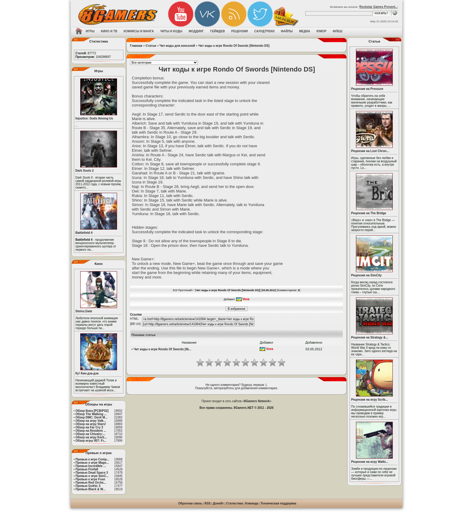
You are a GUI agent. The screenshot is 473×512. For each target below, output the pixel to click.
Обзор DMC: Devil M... (91, 417)
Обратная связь (190, 503)
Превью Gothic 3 (87, 486)
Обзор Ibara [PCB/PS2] (92, 410)
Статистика (234, 503)
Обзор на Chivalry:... (90, 434)
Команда (251, 503)
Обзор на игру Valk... (90, 420)
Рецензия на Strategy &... (369, 337)
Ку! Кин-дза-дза (86, 373)
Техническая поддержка (279, 503)
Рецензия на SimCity (366, 275)
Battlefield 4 (84, 232)
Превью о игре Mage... (92, 462)
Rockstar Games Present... (379, 6)
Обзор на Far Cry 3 (89, 427)
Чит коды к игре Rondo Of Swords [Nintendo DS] (234, 45)
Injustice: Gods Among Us (94, 118)
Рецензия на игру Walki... (369, 461)
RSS (208, 503)
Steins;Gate (83, 311)
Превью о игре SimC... (92, 476)
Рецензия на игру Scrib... (369, 399)
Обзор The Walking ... (90, 414)
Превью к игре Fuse (90, 479)
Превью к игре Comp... (92, 459)
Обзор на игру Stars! (90, 424)
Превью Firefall (86, 469)
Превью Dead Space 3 (91, 472)
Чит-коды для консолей (177, 45)
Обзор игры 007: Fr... (90, 440)
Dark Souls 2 (84, 170)
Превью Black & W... (90, 489)
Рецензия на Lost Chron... (370, 151)
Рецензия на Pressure (367, 89)
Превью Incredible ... (90, 466)
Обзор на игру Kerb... (91, 437)
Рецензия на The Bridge (368, 213)
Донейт (218, 503)
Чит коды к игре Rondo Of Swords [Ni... (162, 349)
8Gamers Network (257, 401)
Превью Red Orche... (90, 482)
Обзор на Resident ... (90, 430)
